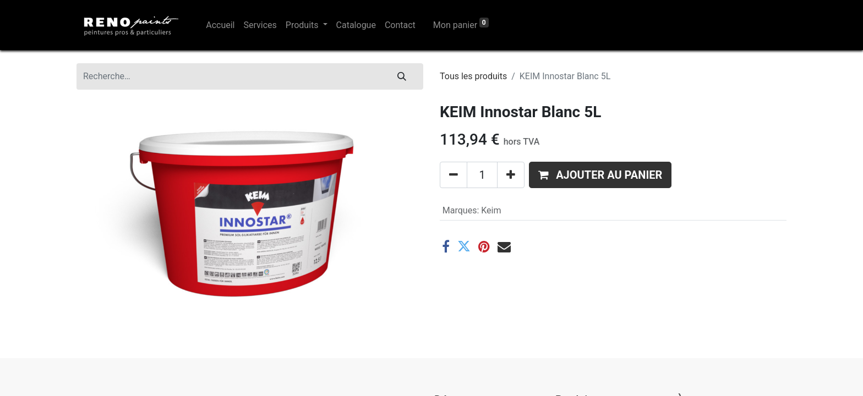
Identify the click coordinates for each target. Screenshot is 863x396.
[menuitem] (220, 25)
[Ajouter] (511, 175)
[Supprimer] (453, 175)
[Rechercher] (401, 76)
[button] (600, 175)
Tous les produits (473, 76)
